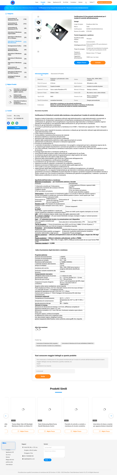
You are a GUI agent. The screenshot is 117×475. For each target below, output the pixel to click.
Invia (43, 376)
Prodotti (8, 450)
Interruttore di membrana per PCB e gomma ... (17, 72)
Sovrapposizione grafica (17, 46)
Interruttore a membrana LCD (17, 63)
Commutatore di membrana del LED (17, 19)
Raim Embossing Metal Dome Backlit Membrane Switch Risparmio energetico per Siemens (71, 426)
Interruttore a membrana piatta (17, 54)
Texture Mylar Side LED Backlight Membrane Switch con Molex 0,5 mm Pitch (44, 426)
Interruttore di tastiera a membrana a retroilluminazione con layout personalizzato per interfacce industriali (20, 102)
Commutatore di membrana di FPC (17, 28)
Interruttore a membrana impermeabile (17, 32)
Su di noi (8, 454)
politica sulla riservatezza (9, 463)
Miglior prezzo (81, 62)
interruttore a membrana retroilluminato (17, 42)
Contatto (17, 127)
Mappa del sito (10, 459)
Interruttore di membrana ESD (17, 58)
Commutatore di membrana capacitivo (17, 67)
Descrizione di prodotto (57, 73)
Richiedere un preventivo (104, 2)
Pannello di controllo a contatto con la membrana (48, 345)
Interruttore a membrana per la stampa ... (17, 37)
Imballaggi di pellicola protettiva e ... (17, 77)
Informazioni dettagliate (41, 73)
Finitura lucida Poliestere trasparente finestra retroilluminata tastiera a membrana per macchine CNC (20, 96)
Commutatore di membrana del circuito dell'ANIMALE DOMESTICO (77, 343)
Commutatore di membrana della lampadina (47, 343)
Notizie (8, 457)
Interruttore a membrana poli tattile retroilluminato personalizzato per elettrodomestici (18, 426)
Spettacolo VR (10, 452)
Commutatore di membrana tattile (17, 23)
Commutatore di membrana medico (17, 49)
